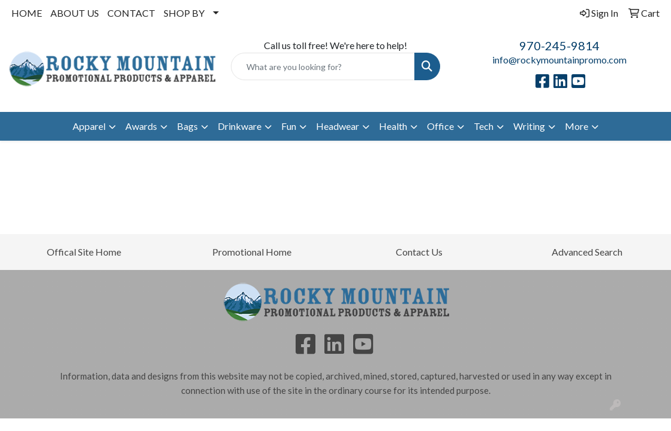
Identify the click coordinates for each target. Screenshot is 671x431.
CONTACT (131, 13)
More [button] (576, 126)
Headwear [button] (337, 126)
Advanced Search (587, 251)
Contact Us (419, 251)
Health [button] (393, 126)
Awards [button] (141, 126)
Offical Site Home (84, 251)
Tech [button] (484, 126)
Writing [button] (529, 126)
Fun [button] (288, 126)
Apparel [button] (89, 126)
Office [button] (440, 126)
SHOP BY (184, 13)
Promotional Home (251, 251)
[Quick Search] (323, 66)
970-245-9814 (559, 45)
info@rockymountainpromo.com (559, 59)
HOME (26, 13)
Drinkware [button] (239, 126)
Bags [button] (187, 126)
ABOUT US (74, 13)
